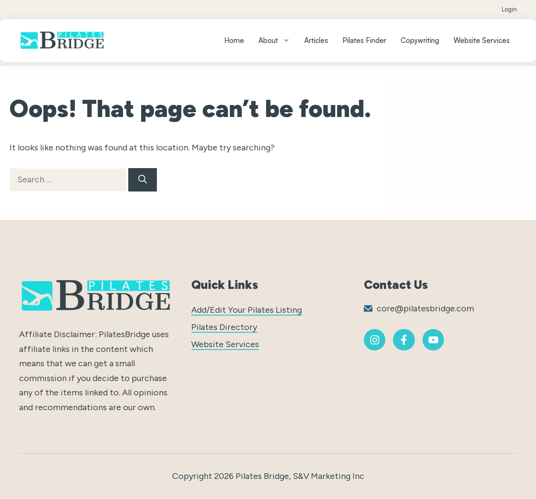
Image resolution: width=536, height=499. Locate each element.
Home (234, 40)
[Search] (142, 179)
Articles (316, 40)
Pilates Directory (224, 327)
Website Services (482, 40)
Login (509, 9)
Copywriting (420, 40)
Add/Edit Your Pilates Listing (246, 310)
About (277, 41)
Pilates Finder (364, 40)
